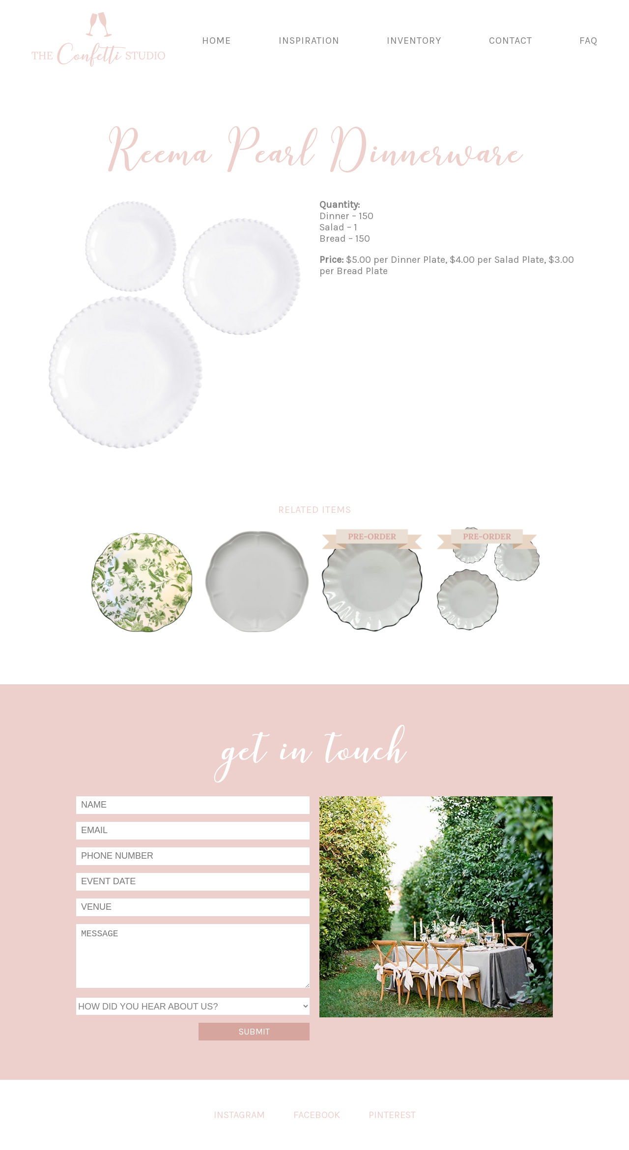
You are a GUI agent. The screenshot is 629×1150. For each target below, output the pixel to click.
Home (216, 40)
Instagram (239, 1115)
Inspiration (309, 40)
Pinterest (392, 1115)
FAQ (588, 40)
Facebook (316, 1115)
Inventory (414, 40)
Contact (510, 40)
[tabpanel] (173, 330)
